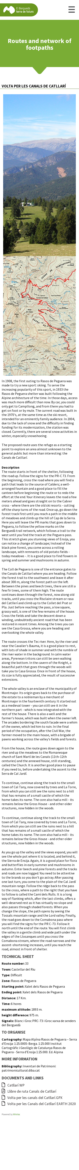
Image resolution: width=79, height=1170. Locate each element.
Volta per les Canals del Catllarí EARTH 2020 (39, 1103)
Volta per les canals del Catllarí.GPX (32, 1097)
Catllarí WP (13, 1085)
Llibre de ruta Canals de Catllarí (29, 1091)
